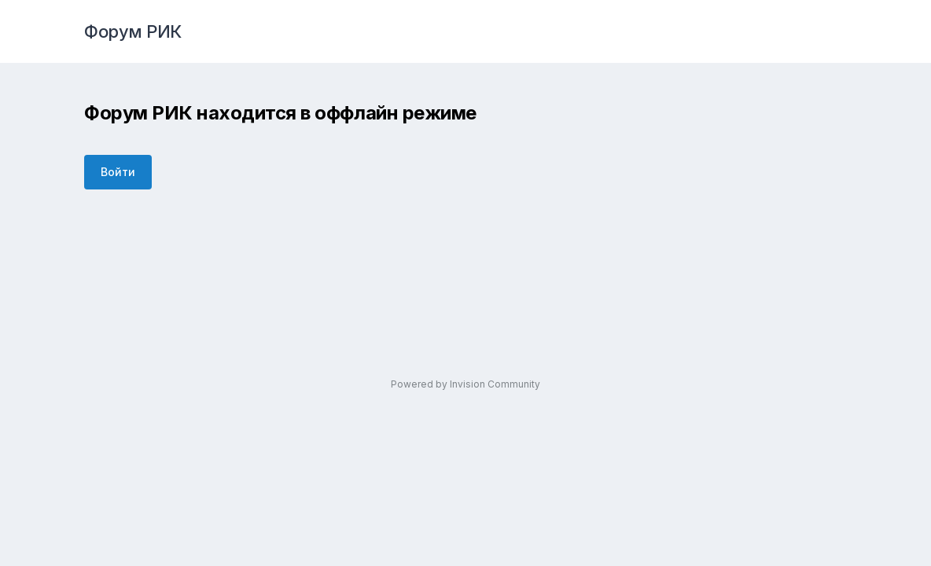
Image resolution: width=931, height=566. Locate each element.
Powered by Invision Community (465, 384)
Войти (118, 171)
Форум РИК (133, 31)
